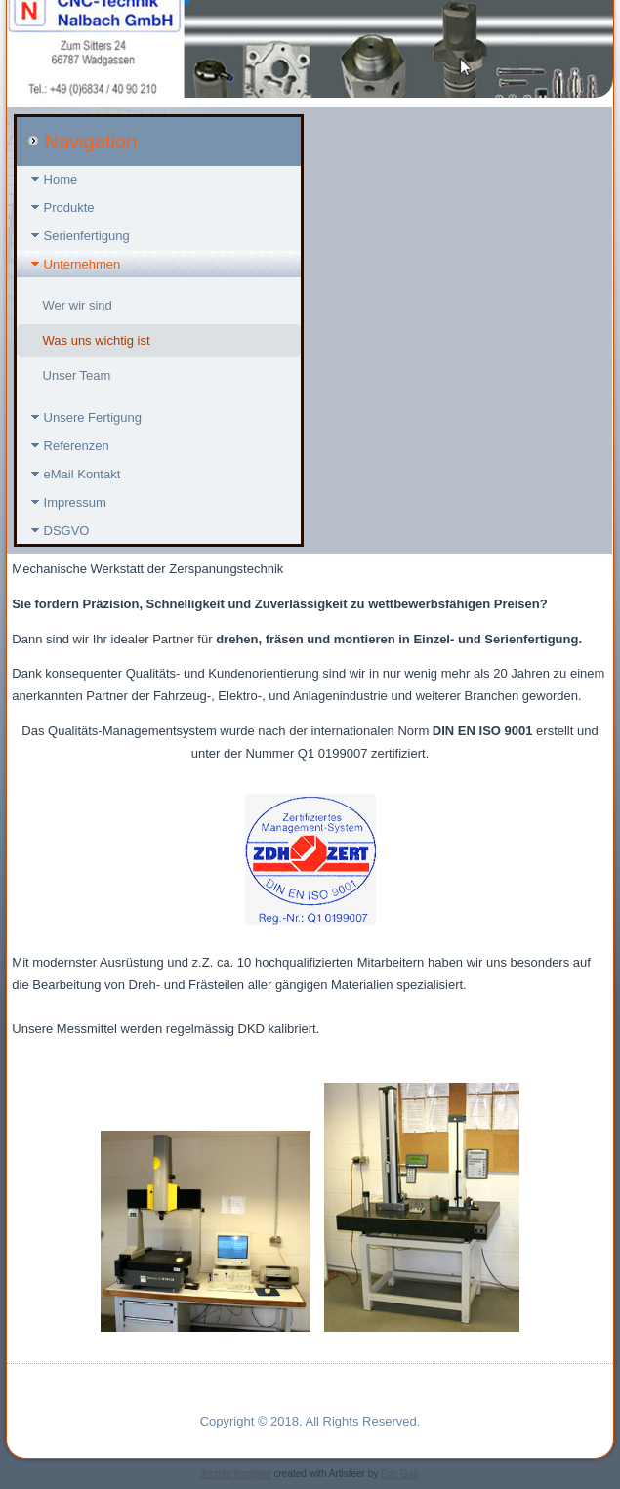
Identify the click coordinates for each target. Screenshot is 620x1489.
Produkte (69, 207)
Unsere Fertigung (93, 417)
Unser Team (77, 375)
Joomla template (234, 1473)
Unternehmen (82, 264)
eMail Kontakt (82, 474)
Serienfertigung (87, 235)
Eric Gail (399, 1473)
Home (61, 179)
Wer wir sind (77, 305)
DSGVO (67, 530)
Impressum (75, 502)
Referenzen (76, 445)
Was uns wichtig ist (96, 340)
